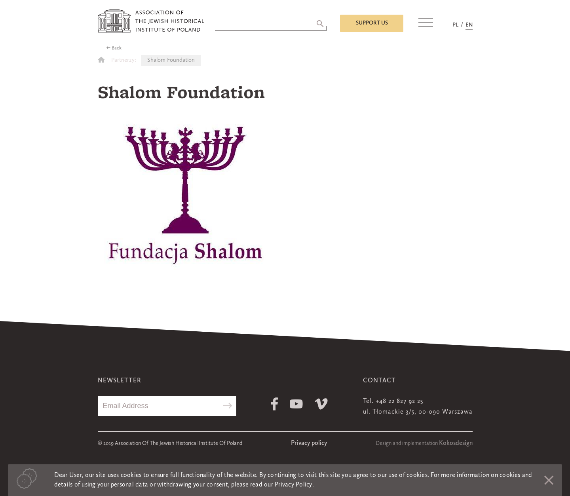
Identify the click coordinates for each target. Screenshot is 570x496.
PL (455, 25)
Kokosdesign (456, 443)
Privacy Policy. (294, 485)
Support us (372, 23)
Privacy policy (309, 443)
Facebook (274, 404)
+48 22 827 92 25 (399, 401)
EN (469, 25)
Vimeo (321, 404)
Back (117, 48)
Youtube (296, 404)
